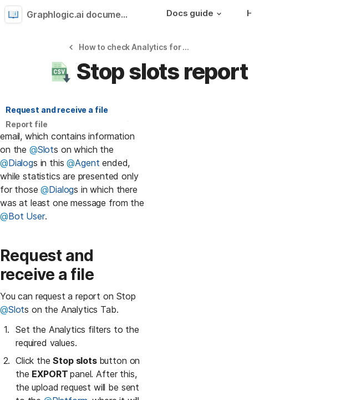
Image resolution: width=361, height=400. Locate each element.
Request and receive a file (57, 109)
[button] (219, 13)
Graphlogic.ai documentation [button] (82, 14)
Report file (26, 124)
